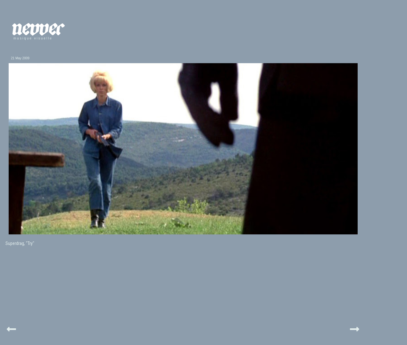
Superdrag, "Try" (19, 243)
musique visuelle (33, 38)
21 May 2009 (20, 58)
